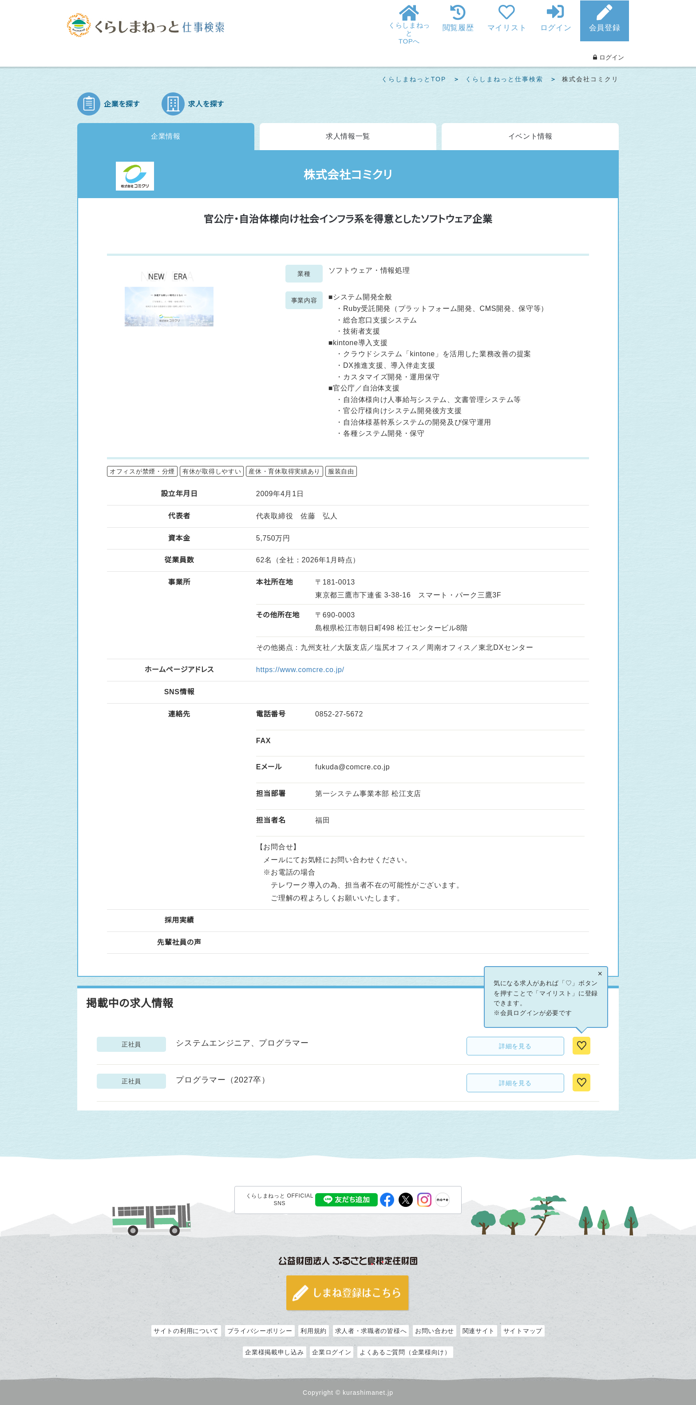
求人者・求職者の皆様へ (371, 1330)
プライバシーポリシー (260, 1330)
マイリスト (507, 28)
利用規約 (314, 1330)
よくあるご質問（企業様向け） (405, 1352)
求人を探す (206, 104)
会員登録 (605, 28)
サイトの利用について (186, 1330)
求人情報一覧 (348, 136)
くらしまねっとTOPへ (409, 33)
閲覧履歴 (458, 28)
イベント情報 (530, 136)
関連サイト (479, 1330)
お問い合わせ (434, 1330)
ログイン (556, 28)
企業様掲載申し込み (274, 1352)
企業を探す (122, 104)
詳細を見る (515, 1046)
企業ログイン (331, 1352)
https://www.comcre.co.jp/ (300, 669)
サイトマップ (522, 1330)
